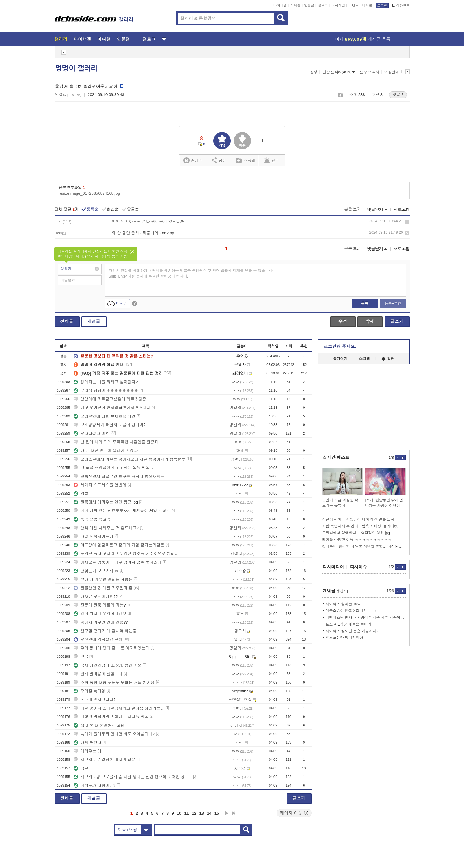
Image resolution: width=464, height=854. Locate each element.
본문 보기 (352, 209)
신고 (271, 160)
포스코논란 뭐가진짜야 (344, 638)
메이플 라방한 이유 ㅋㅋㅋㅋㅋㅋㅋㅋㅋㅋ (356, 540)
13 (201, 813)
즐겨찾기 (340, 359)
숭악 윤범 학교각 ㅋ (94, 519)
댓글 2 (398, 94)
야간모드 (401, 5)
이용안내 (391, 72)
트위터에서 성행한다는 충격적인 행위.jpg (356, 533)
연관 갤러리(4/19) (339, 72)
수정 (342, 321)
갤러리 (61, 39)
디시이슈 (358, 567)
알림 (387, 359)
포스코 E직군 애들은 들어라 (349, 624)
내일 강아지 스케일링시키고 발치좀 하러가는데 (119, 708)
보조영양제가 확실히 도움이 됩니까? (109, 425)
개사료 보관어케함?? (96, 596)
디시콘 (367, 5)
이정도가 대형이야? (94, 785)
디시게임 (338, 5)
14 (209, 813)
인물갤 (309, 5)
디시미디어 (333, 567)
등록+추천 (392, 303)
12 (194, 813)
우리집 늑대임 (89, 691)
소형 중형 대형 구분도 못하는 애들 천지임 (114, 682)
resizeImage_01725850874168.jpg (89, 193)
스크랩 (340, 95)
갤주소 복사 (369, 72)
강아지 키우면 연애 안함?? (101, 622)
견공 (81, 656)
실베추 (192, 160)
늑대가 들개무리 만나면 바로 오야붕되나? (114, 734)
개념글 (93, 321)
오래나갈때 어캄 (91, 433)
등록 (364, 303)
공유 (219, 160)
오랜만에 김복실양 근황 (98, 639)
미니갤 (295, 5)
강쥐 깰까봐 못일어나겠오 (100, 613)
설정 (313, 72)
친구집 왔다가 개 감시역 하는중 (105, 631)
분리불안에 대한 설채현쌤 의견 (104, 416)
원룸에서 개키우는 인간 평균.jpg (106, 502)
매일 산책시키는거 (93, 536)
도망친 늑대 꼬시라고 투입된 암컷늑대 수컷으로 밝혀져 (126, 553)
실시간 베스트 (336, 457)
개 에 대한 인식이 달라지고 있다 (106, 450)
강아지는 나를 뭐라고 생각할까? (106, 382)
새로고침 (402, 209)
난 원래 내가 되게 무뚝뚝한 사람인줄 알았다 (116, 442)
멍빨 (81, 493)
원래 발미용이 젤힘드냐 (98, 674)
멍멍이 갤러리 (76, 68)
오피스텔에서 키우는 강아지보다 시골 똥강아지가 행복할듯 (129, 459)
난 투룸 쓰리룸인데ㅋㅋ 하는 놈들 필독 (111, 467)
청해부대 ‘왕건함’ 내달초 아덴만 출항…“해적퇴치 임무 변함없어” (364, 546)
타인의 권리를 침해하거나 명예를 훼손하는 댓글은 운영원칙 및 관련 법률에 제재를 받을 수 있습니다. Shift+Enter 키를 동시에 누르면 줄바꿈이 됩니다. (191, 273)
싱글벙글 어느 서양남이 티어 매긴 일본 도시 (358, 519)
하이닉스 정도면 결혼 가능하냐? (352, 631)
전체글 (66, 321)
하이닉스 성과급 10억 (343, 604)
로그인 (382, 5)
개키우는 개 (87, 751)
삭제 (407, 222)
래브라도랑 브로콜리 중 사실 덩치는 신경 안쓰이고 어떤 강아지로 (133, 777)
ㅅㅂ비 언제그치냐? (94, 699)
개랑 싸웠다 (87, 742)
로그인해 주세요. (340, 346)
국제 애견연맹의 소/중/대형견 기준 (107, 665)
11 (186, 813)
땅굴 (81, 768)
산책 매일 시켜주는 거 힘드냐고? (106, 528)
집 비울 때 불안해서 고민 (99, 725)
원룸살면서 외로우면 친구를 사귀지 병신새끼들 (119, 476)
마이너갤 (280, 5)
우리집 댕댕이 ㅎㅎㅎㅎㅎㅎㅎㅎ (106, 390)
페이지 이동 (294, 812)
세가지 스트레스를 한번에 (100, 485)
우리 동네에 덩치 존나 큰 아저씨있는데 (111, 648)
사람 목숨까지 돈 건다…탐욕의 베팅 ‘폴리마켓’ (360, 526)
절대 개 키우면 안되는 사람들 (103, 579)
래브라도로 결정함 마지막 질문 (104, 759)
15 (216, 813)
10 (179, 813)
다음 (226, 813)
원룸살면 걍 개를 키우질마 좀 (103, 588)
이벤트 (354, 5)
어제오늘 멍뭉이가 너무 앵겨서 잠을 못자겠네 (117, 562)
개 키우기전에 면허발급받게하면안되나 (112, 407)
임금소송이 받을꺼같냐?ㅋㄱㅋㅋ (353, 611)
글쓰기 (396, 321)
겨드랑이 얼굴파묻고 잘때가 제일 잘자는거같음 (119, 545)
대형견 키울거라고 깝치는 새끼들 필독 (111, 716)
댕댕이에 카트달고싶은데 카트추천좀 (110, 399)
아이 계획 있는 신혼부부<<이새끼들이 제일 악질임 (122, 510)
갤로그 (323, 5)
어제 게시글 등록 (362, 39)
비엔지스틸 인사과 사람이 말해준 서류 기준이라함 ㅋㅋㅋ (366, 617)
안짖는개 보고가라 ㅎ (96, 571)
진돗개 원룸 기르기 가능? (100, 605)
